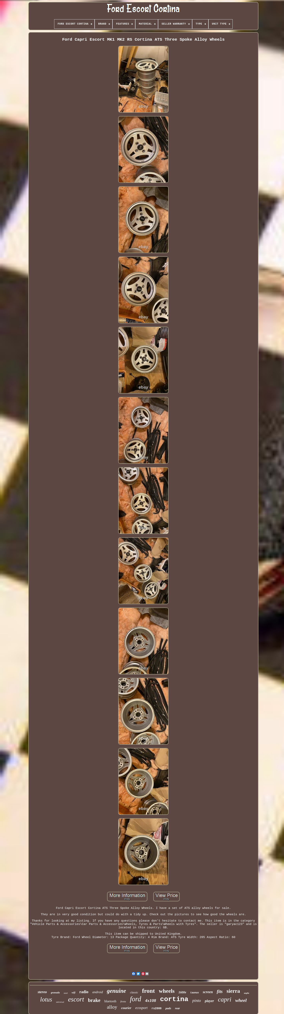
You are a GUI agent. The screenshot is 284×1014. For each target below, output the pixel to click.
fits (220, 991)
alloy (112, 1007)
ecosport (141, 1008)
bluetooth (110, 1001)
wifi (73, 992)
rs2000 (156, 1008)
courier (126, 1008)
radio (83, 992)
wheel (241, 1000)
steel (66, 993)
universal (60, 1002)
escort (76, 999)
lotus (46, 999)
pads (168, 1008)
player (209, 1001)
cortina (174, 999)
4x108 (150, 1000)
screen (208, 992)
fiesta (123, 1001)
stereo (42, 992)
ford (135, 999)
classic (134, 992)
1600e (182, 992)
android (97, 992)
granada (55, 992)
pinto (196, 1000)
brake (94, 1000)
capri (224, 999)
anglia (246, 993)
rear (177, 1008)
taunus (194, 992)
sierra (233, 991)
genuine (116, 991)
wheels (167, 991)
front (148, 990)
